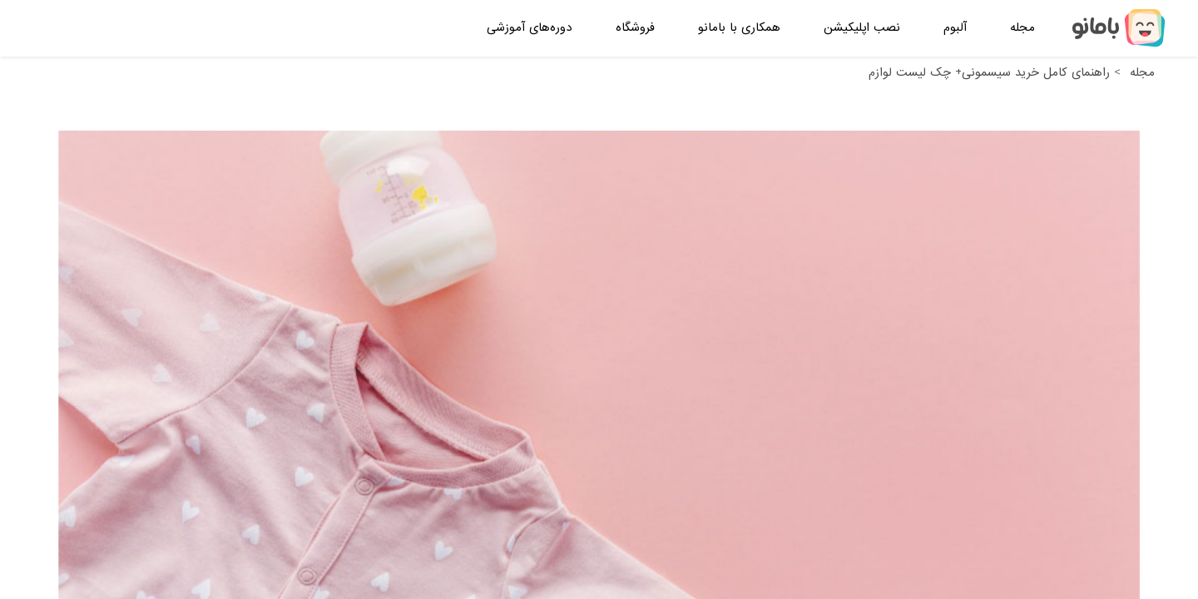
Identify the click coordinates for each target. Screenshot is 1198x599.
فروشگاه (635, 27)
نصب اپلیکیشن (862, 27)
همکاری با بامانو (739, 27)
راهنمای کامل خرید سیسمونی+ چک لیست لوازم (989, 72)
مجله (1022, 27)
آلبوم (955, 27)
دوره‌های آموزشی (529, 27)
